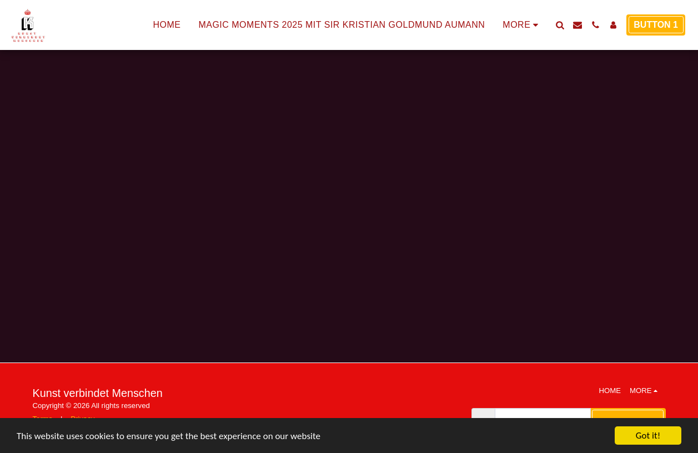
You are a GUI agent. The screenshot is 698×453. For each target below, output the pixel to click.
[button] (559, 25)
